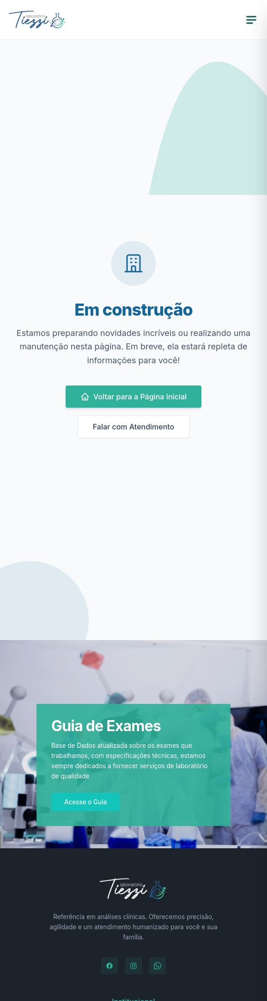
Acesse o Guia (85, 802)
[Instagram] (133, 965)
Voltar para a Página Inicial (133, 396)
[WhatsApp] (157, 965)
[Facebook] (109, 965)
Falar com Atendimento (134, 426)
